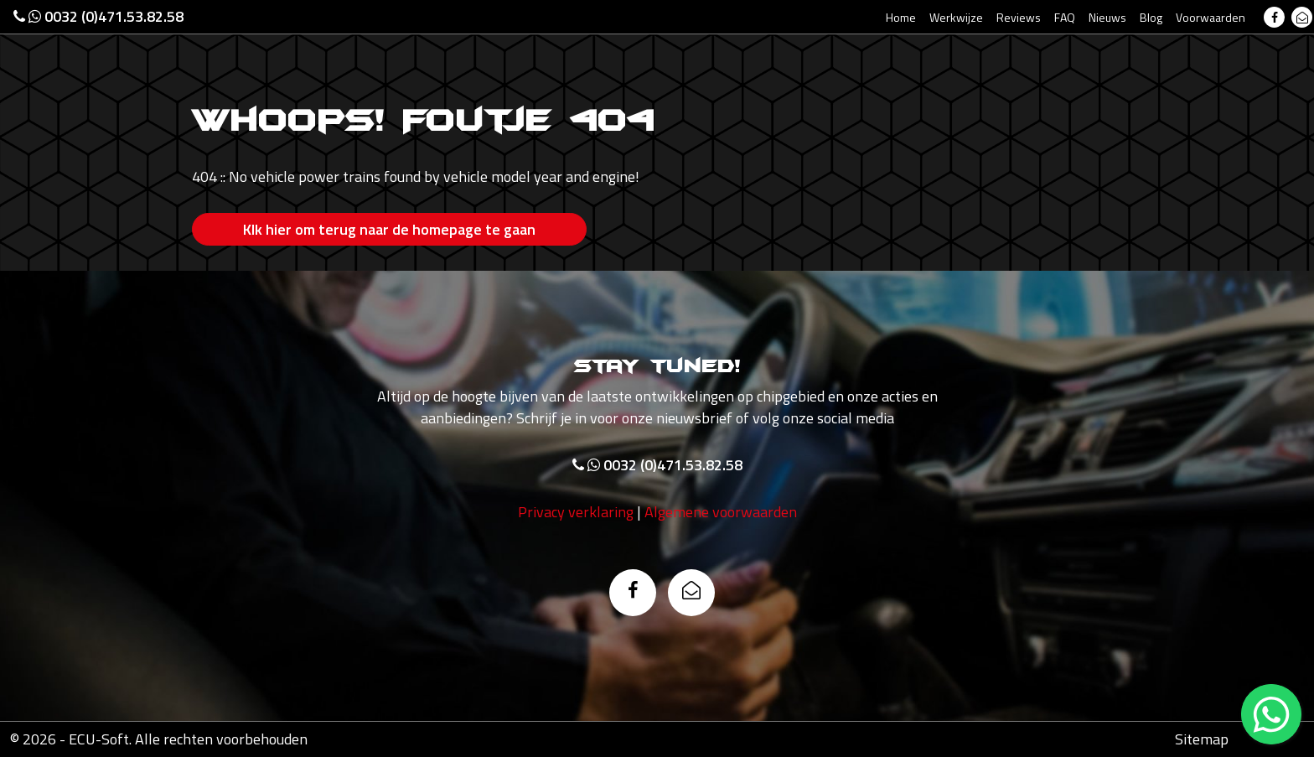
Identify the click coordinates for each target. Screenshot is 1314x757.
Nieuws (1107, 17)
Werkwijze (956, 17)
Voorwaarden (1210, 17)
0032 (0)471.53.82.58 (98, 16)
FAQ (1064, 17)
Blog (1151, 17)
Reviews (1018, 17)
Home (901, 17)
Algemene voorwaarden (720, 511)
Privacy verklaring (576, 511)
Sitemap (1202, 739)
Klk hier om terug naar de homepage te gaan (389, 229)
